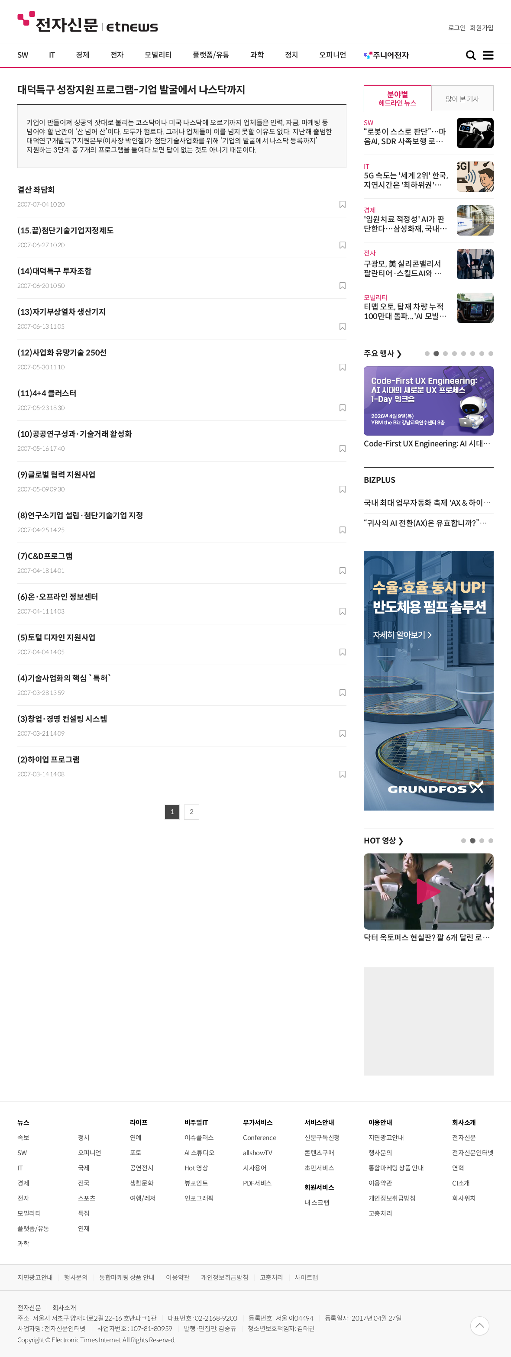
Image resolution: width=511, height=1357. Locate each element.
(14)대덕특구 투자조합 (54, 271)
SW (22, 55)
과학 (257, 55)
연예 (136, 1138)
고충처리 (380, 1213)
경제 (82, 55)
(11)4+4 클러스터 (47, 393)
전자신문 (464, 1138)
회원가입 (482, 28)
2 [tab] (436, 353)
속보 (23, 1138)
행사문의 (380, 1153)
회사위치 (464, 1198)
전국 (84, 1183)
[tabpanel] (429, 408)
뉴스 (23, 1122)
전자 (117, 55)
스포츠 (87, 1198)
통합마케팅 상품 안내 (396, 1168)
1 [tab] (427, 353)
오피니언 (332, 55)
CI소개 (461, 1183)
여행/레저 (143, 1198)
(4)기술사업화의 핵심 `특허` (64, 678)
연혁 (458, 1168)
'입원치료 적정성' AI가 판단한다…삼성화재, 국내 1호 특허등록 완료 (405, 229)
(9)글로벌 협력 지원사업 (56, 475)
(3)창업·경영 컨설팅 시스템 (62, 719)
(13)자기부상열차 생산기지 (61, 312)
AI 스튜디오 (199, 1153)
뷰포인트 (196, 1183)
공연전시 (142, 1168)
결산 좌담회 (36, 190)
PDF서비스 (257, 1183)
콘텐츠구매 (319, 1153)
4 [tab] (454, 353)
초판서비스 (319, 1168)
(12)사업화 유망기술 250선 (62, 353)
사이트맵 (306, 1277)
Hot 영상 (196, 1168)
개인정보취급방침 (392, 1198)
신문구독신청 (322, 1138)
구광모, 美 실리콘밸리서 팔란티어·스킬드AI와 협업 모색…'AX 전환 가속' (402, 273)
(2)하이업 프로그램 (48, 760)
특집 (84, 1213)
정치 (291, 55)
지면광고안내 (386, 1138)
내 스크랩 (316, 1203)
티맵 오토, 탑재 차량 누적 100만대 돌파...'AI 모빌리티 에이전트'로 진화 (405, 316)
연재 (84, 1229)
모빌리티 (158, 55)
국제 (84, 1168)
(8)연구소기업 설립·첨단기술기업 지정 (80, 515)
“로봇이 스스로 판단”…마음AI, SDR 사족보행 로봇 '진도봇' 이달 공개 (405, 141)
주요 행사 (383, 354)
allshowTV (257, 1153)
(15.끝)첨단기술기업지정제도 (65, 231)
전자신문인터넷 (472, 1153)
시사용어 (255, 1168)
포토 (136, 1153)
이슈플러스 (199, 1138)
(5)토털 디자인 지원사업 (56, 638)
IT (52, 55)
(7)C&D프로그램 (44, 556)
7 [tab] (481, 353)
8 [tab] (490, 353)
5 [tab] (463, 353)
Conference (259, 1138)
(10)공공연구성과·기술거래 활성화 (74, 434)
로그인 (457, 28)
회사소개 (64, 1308)
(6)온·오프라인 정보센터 (57, 597)
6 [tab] (472, 353)
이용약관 (380, 1183)
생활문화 (142, 1183)
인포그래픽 (199, 1198)
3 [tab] (445, 353)
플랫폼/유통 (211, 55)
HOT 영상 (384, 841)
